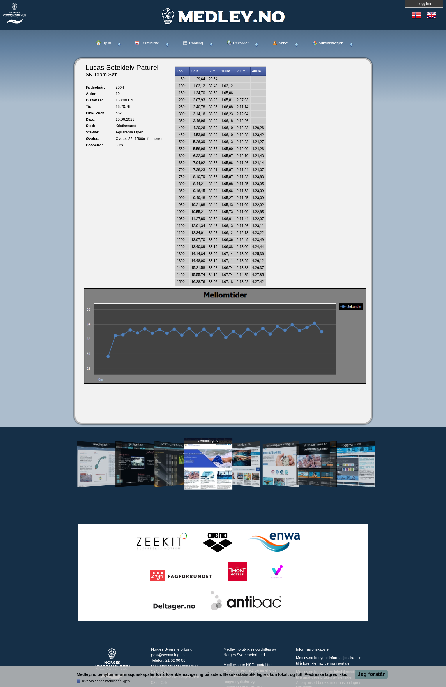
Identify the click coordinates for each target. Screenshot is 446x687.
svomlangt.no (244, 445)
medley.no (100, 445)
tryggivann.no (351, 445)
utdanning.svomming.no (280, 444)
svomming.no (208, 441)
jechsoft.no (136, 445)
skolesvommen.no (315, 444)
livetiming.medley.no (171, 444)
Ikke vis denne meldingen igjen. (106, 681)
